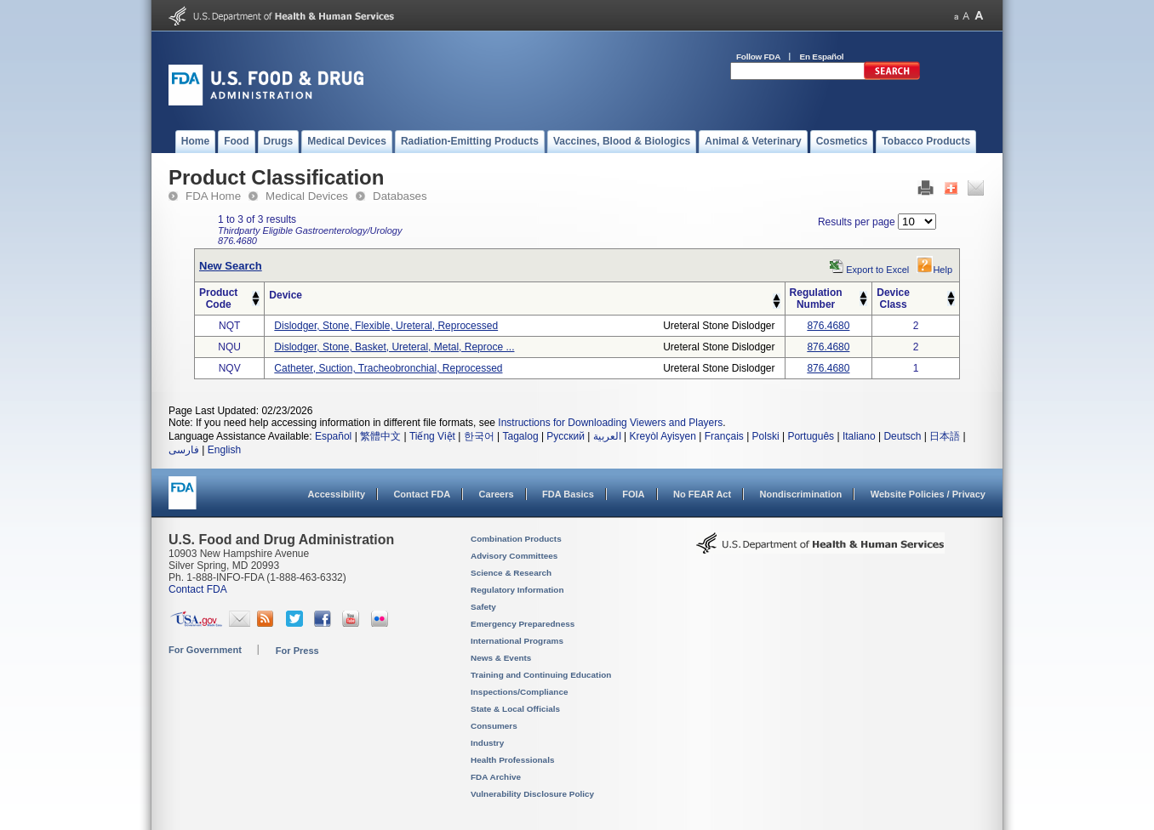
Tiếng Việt (432, 436)
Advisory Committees (514, 555)
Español (333, 436)
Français (724, 436)
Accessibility (336, 494)
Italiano (859, 436)
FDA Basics (568, 494)
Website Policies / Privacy (928, 494)
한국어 (479, 436)
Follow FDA (758, 56)
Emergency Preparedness (522, 623)
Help (934, 269)
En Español (822, 56)
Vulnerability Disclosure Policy (532, 794)
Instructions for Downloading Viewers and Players (610, 423)
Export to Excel (877, 269)
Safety (483, 606)
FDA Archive (496, 777)
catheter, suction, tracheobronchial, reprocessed (388, 368)
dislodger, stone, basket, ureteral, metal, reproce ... (394, 347)
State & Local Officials (515, 708)
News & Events (501, 657)
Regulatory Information (517, 589)
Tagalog (521, 436)
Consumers (494, 726)
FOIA (633, 494)
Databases (400, 196)
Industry (487, 743)
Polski (766, 436)
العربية (607, 436)
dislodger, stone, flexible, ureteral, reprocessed (386, 326)
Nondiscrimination (801, 494)
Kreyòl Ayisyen (662, 436)
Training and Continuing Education (541, 674)
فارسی (184, 450)
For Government (205, 650)
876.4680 (828, 326)
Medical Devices (307, 196)
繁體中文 (380, 436)
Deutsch (902, 436)
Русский (565, 436)
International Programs (517, 640)
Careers (496, 494)
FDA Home (213, 196)
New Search (230, 265)
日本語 (944, 436)
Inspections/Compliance (519, 691)
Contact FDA (421, 494)
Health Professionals (512, 760)
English (224, 450)
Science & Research (511, 572)
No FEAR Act (702, 494)
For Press (297, 650)
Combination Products (516, 538)
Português (810, 436)
